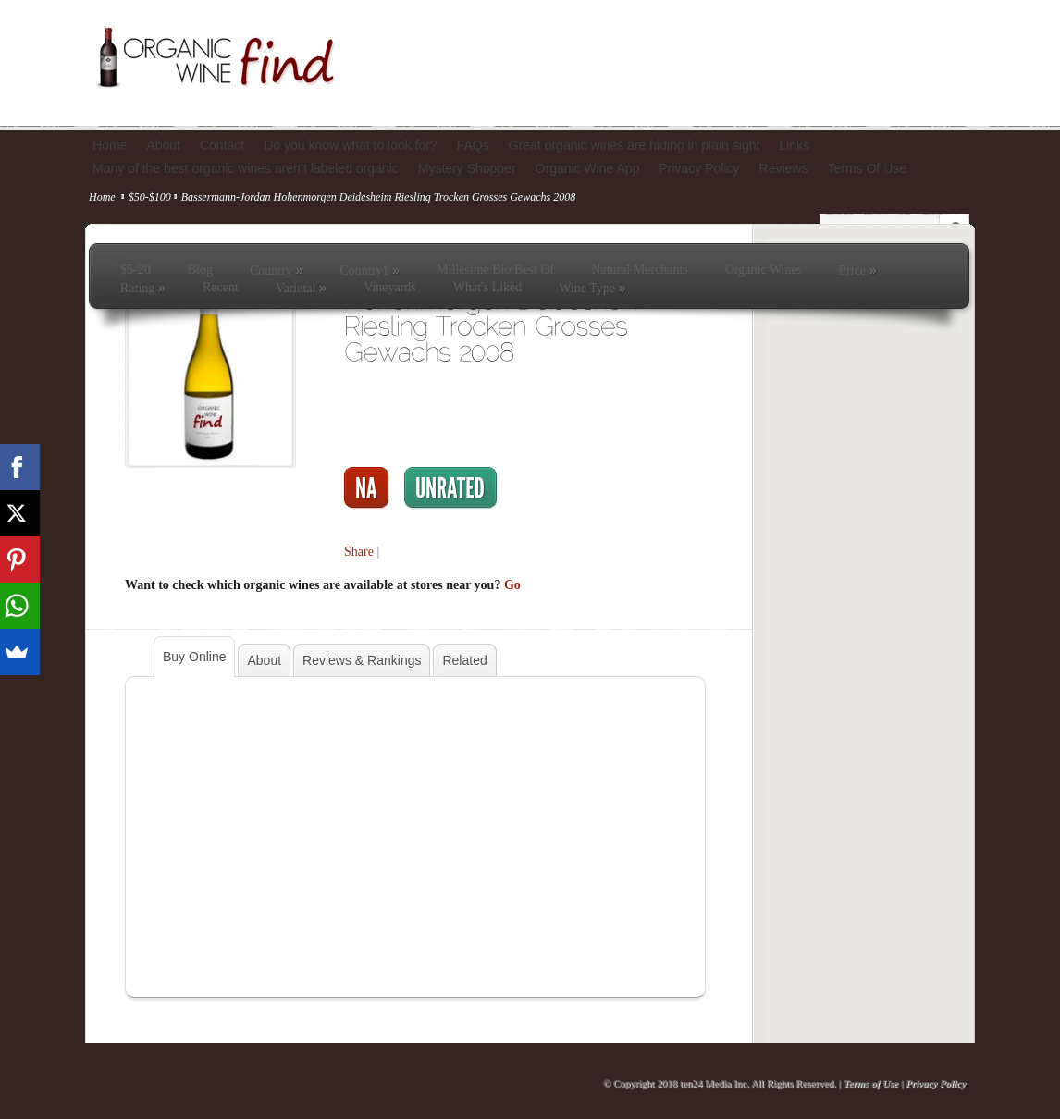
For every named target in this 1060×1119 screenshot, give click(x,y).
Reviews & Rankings (361, 660)
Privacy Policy (936, 1082)
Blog (200, 270)
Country (276, 270)
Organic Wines (763, 270)
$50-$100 (150, 197)
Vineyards (390, 287)
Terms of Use (871, 1082)
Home (102, 197)
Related (464, 660)
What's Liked (487, 287)
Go (512, 585)
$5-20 (135, 270)
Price (857, 270)
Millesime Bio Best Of (495, 270)
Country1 (369, 270)
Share (359, 552)
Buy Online (194, 656)
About (264, 660)
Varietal (301, 287)
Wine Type (592, 287)
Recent (221, 287)
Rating (143, 287)
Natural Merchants (639, 270)
